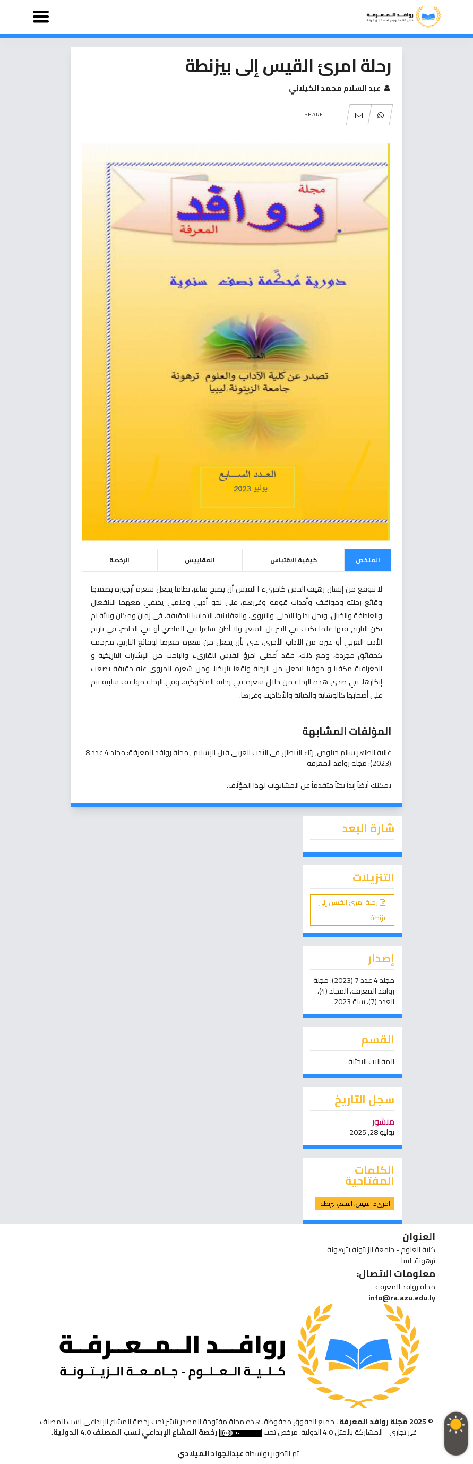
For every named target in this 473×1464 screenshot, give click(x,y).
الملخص (368, 560)
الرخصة (119, 560)
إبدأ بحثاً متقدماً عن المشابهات (312, 785)
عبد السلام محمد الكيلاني (340, 88)
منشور (383, 1121)
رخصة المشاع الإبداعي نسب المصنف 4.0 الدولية (135, 1432)
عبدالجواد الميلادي (210, 1453)
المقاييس (200, 560)
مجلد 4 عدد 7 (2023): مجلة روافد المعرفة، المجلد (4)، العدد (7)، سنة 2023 (353, 990)
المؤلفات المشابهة (346, 731)
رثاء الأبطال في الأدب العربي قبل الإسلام (253, 752)
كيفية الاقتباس (293, 560)
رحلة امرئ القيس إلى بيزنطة (352, 910)
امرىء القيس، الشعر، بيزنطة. (354, 1203)
